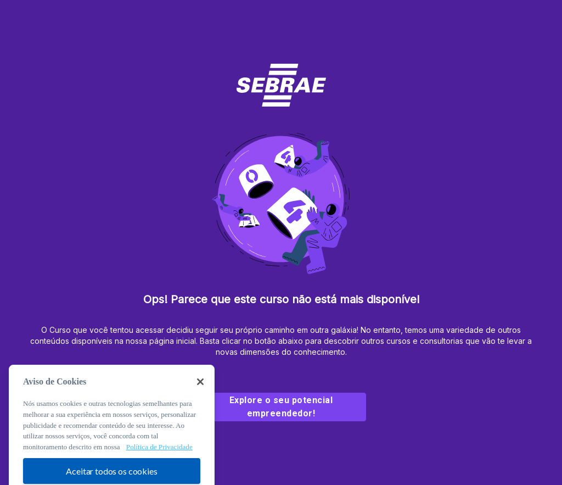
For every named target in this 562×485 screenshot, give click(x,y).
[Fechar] (200, 389)
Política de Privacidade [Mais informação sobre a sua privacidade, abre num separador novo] (159, 454)
